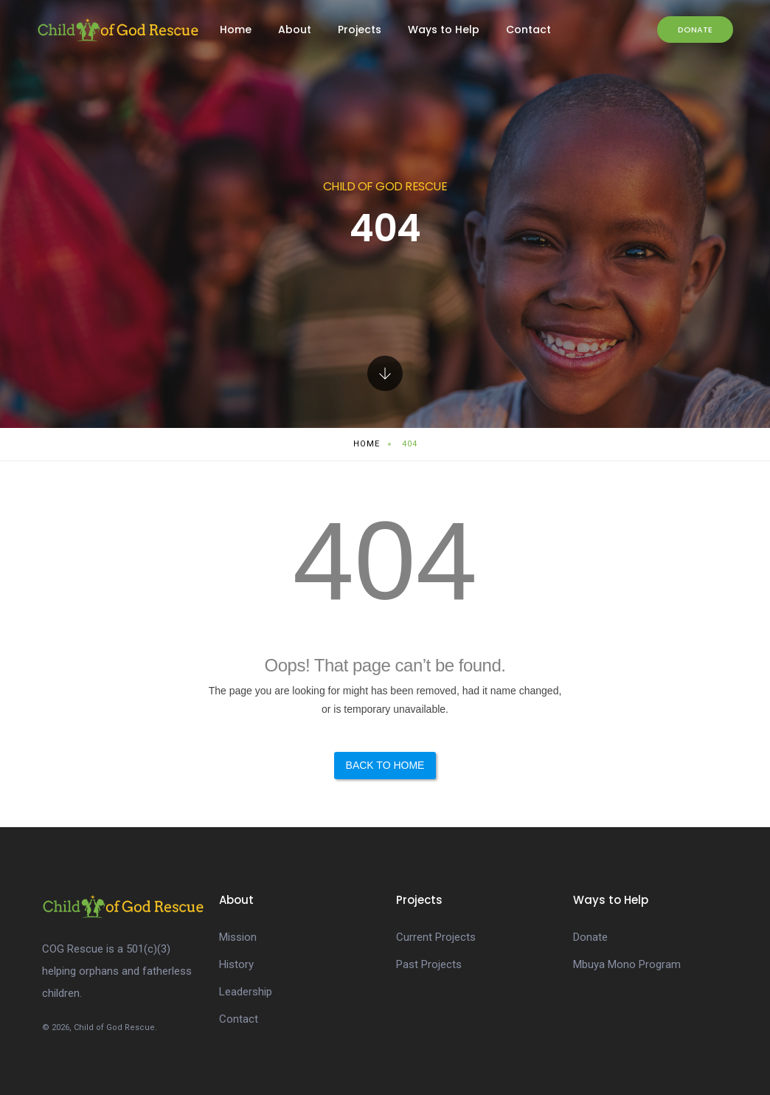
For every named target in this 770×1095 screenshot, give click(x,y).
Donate (695, 29)
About (294, 29)
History (236, 964)
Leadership (245, 991)
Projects (359, 29)
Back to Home (385, 765)
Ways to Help (443, 29)
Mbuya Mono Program (627, 964)
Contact (528, 29)
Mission (238, 937)
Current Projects (436, 937)
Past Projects (429, 964)
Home (236, 29)
